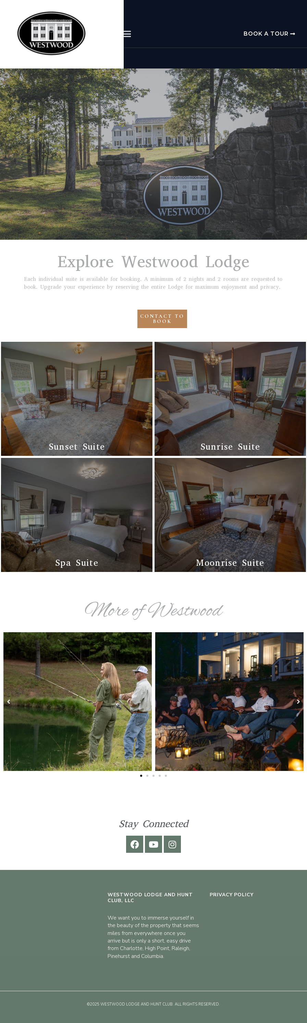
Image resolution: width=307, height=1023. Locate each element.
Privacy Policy (231, 894)
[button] (141, 776)
